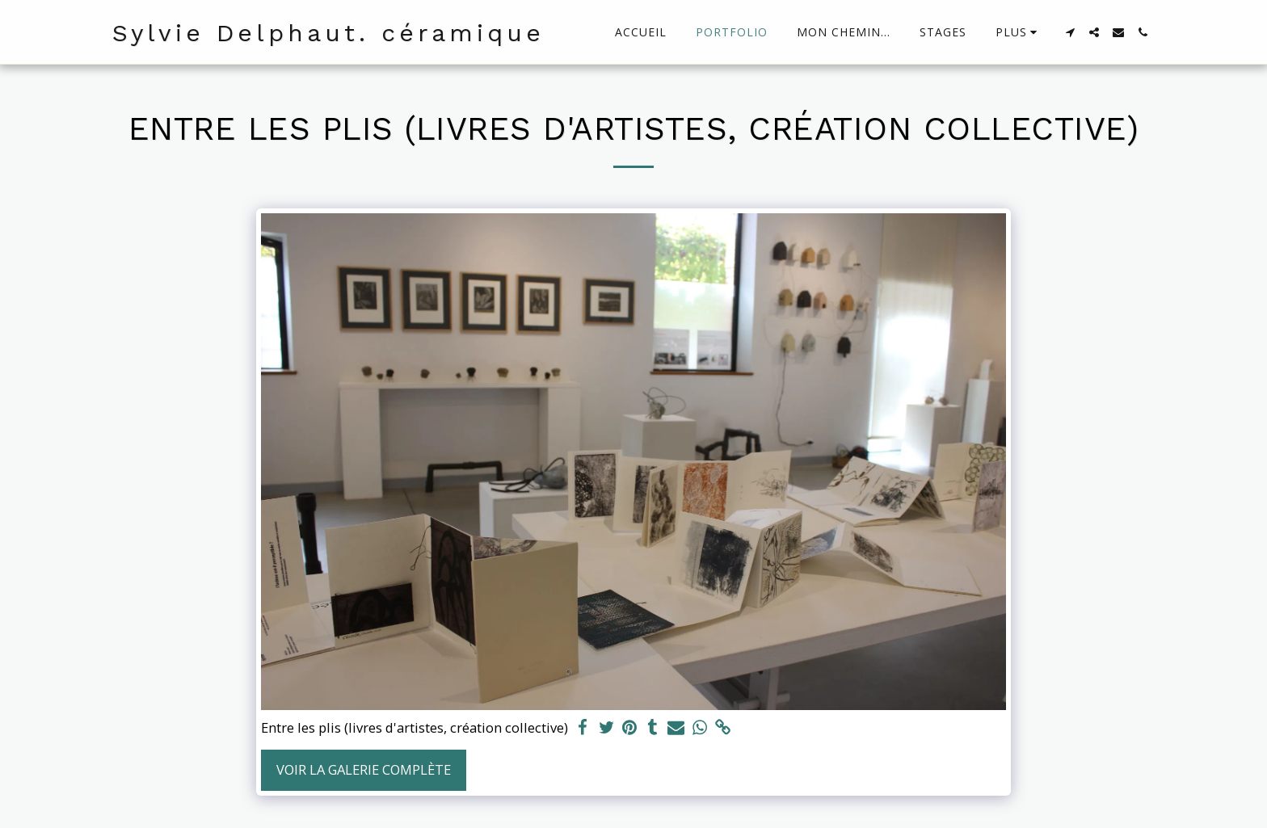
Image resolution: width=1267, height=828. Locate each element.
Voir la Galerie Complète (363, 769)
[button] (1070, 32)
